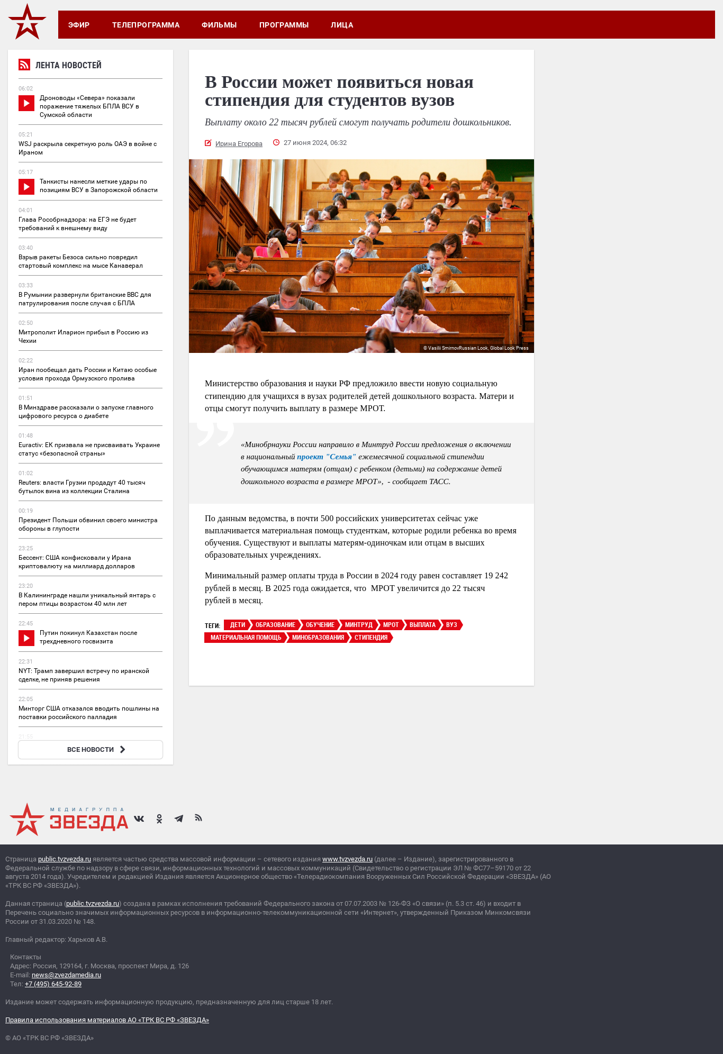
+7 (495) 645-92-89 (53, 984)
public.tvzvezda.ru (64, 859)
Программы (284, 25)
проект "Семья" (326, 456)
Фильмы (219, 25)
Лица (342, 25)
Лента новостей (60, 66)
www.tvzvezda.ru (347, 859)
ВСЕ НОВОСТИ (97, 749)
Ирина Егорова (239, 144)
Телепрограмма (145, 25)
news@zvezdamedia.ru (66, 975)
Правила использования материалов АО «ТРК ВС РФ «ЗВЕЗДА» (107, 1020)
